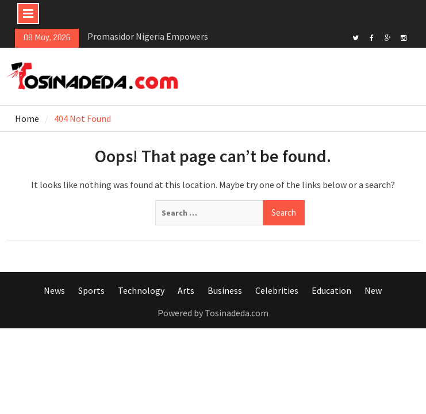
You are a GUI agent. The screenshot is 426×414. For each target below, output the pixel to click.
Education (331, 290)
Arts (186, 290)
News (54, 290)
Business (225, 290)
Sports (91, 290)
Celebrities (276, 290)
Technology (141, 290)
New (373, 290)
